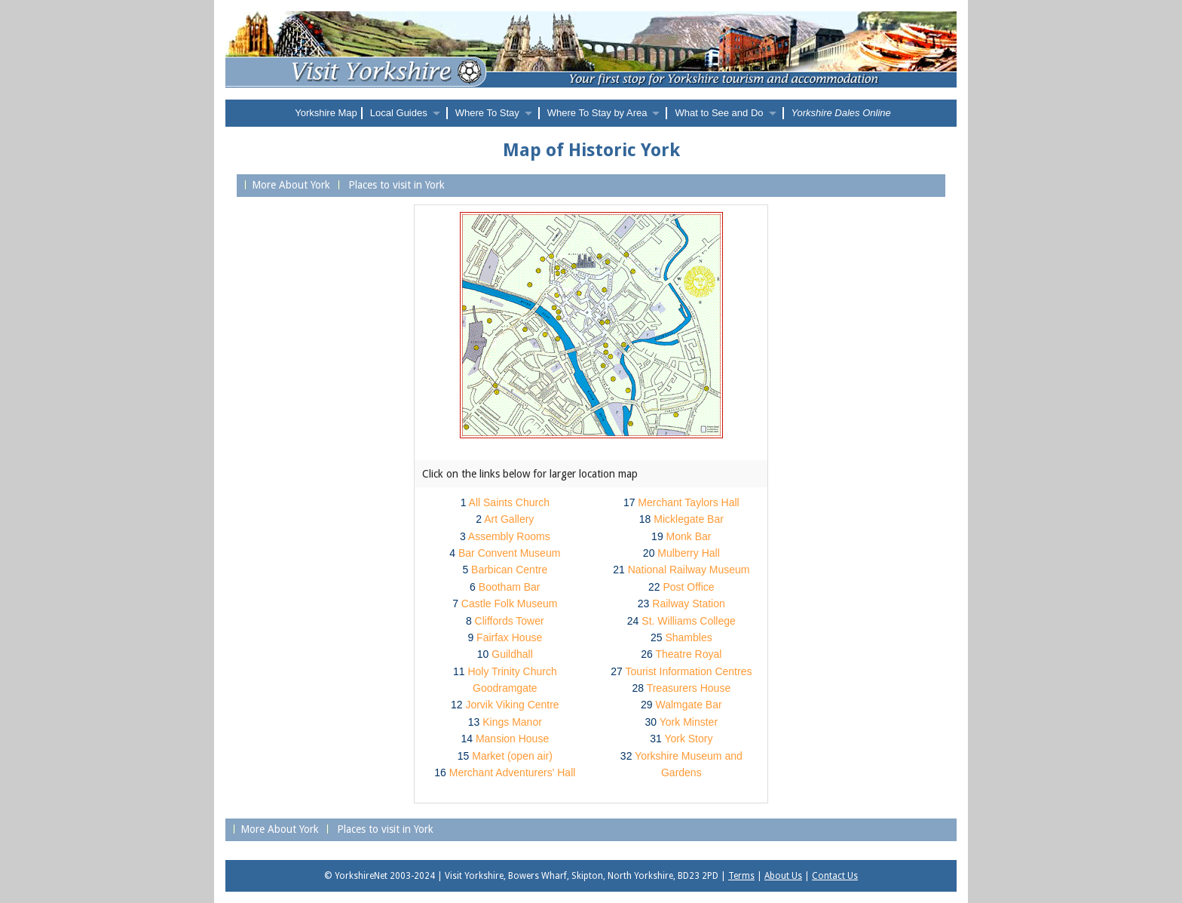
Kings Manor (512, 722)
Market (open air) (512, 756)
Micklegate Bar (689, 519)
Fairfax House (509, 637)
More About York (291, 185)
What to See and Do (719, 112)
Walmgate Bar (688, 705)
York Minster (689, 722)
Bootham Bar (509, 587)
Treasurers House (689, 688)
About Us (783, 876)
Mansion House (512, 739)
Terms (741, 876)
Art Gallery (509, 519)
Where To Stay (487, 112)
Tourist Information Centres (688, 671)
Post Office (688, 587)
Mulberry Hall (688, 553)
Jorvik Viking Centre (512, 705)
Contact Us (835, 876)
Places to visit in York (395, 185)
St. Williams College (688, 621)
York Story (688, 739)
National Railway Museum (689, 570)
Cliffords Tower (509, 621)
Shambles (688, 637)
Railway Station (688, 603)
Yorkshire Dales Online (841, 112)
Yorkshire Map (326, 112)
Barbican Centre (509, 570)
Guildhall (511, 654)
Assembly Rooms (509, 536)
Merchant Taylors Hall (688, 502)
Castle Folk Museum (509, 603)
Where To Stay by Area (597, 112)
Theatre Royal (688, 654)
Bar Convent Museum (509, 553)
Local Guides (398, 112)
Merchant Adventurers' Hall (512, 772)
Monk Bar (689, 536)
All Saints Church (509, 502)
